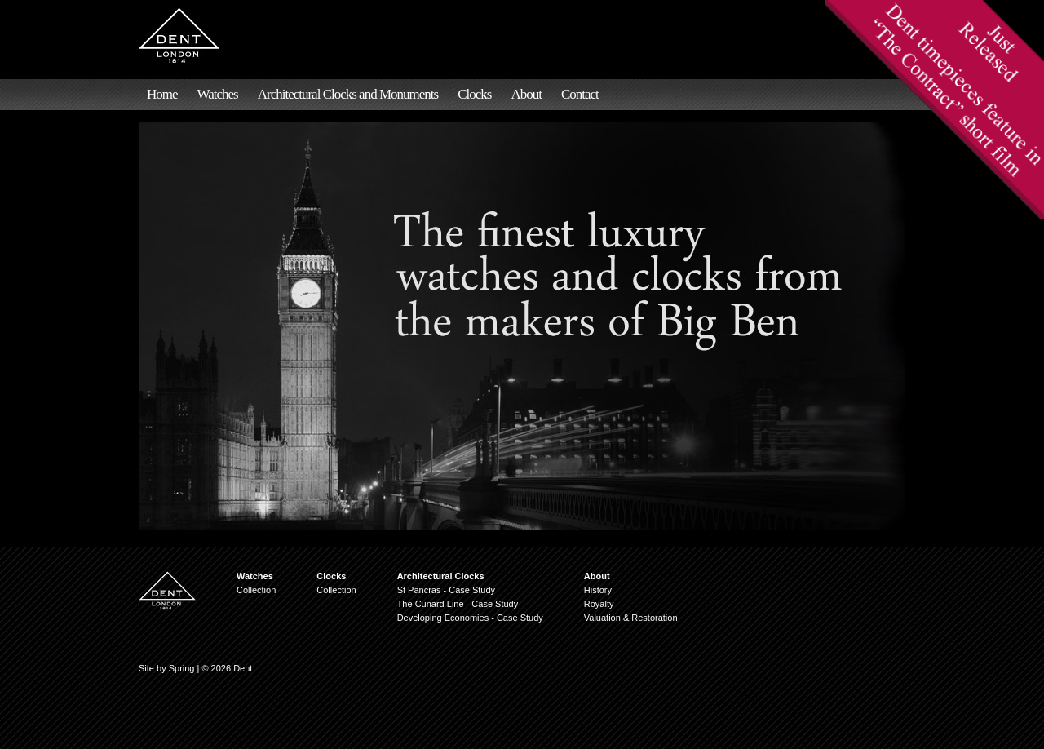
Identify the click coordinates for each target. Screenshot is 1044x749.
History (598, 590)
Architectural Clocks (440, 576)
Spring (182, 668)
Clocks (474, 94)
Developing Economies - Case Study (470, 618)
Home (162, 94)
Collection (256, 590)
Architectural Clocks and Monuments (348, 94)
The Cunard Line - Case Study (458, 604)
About (526, 94)
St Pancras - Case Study (446, 590)
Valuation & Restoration (631, 618)
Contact (580, 94)
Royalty (599, 604)
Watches (217, 94)
